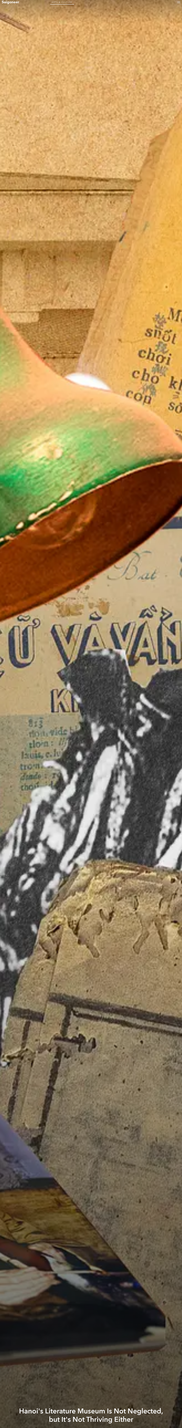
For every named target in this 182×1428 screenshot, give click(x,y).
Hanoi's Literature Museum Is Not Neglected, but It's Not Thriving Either (91, 1415)
